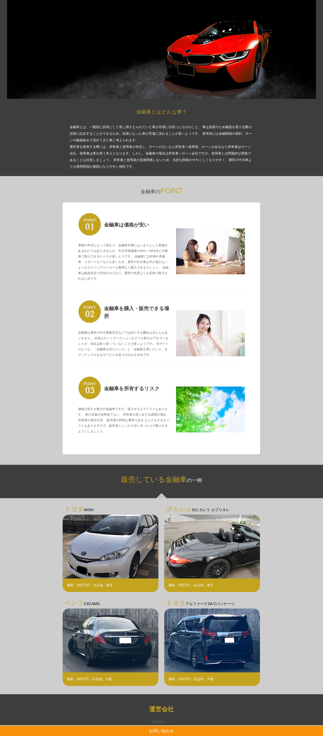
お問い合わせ (161, 731)
